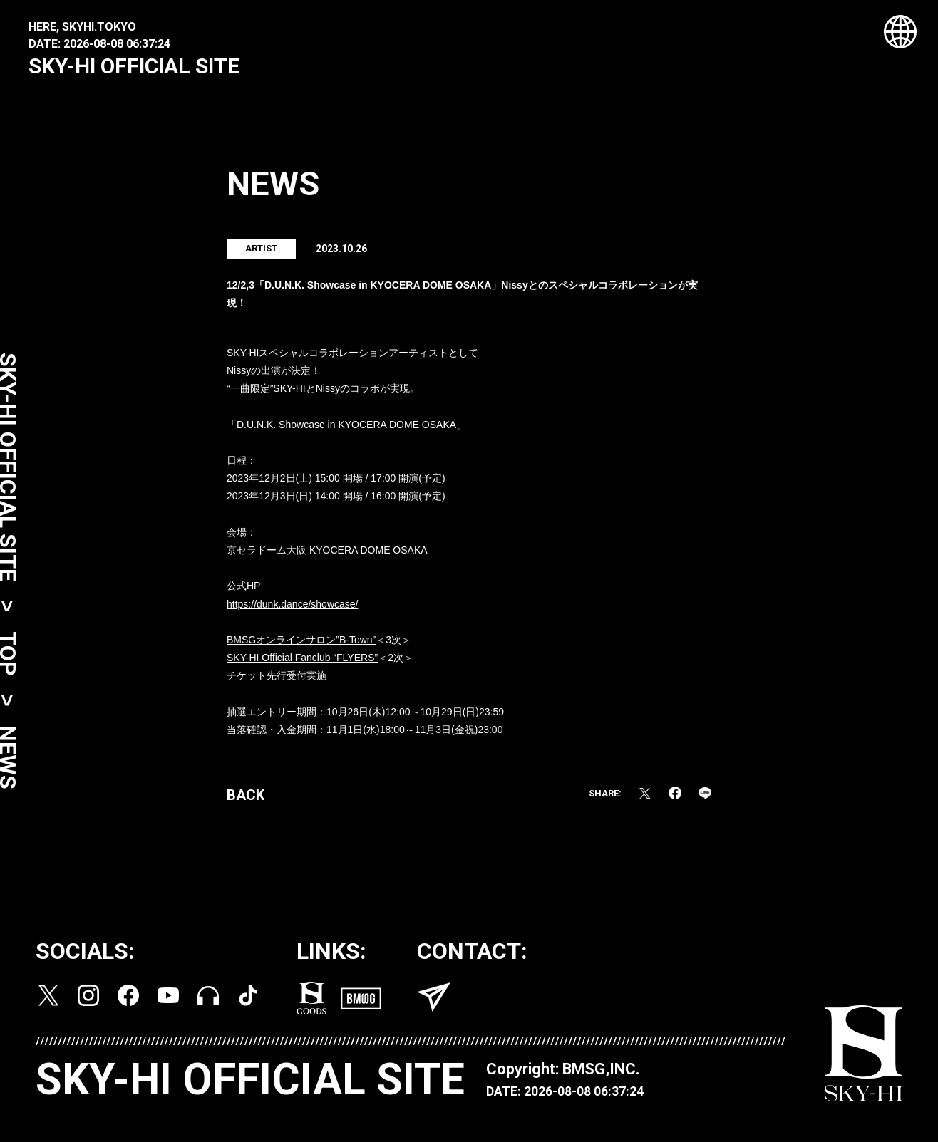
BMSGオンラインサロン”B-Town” (301, 643)
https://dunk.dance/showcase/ (292, 607)
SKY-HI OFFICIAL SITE (134, 65)
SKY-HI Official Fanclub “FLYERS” (302, 662)
